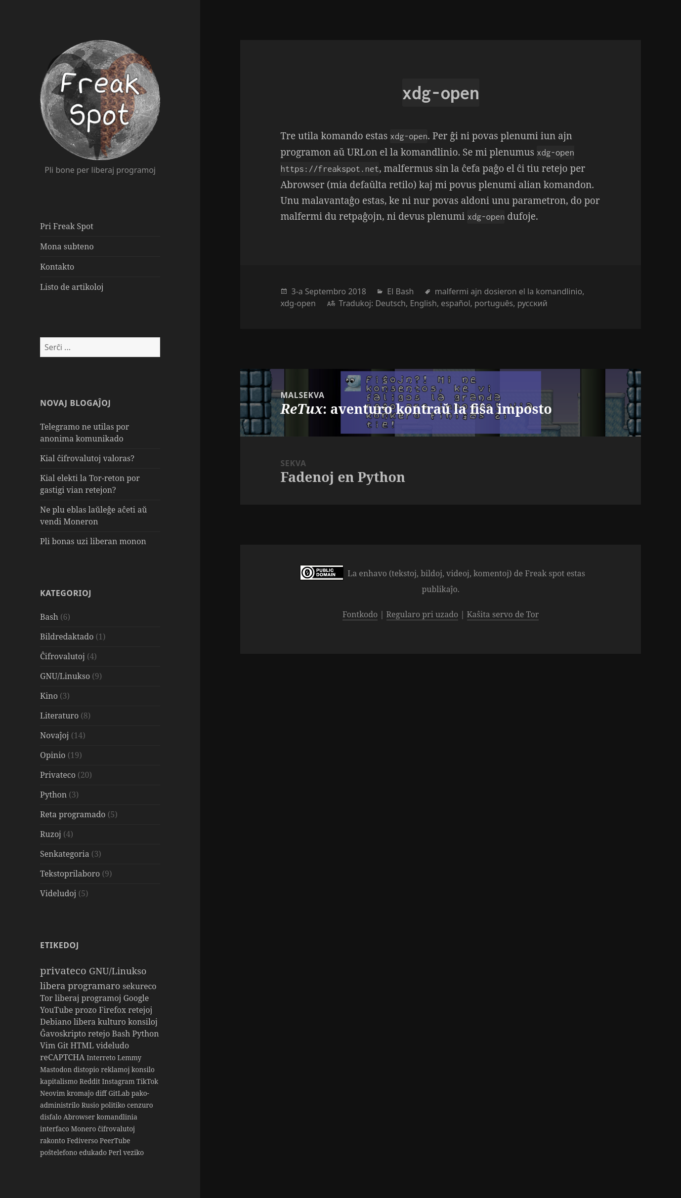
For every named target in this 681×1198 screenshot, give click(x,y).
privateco (64, 970)
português (493, 303)
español (455, 303)
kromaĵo (81, 1093)
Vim (48, 1045)
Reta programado (72, 814)
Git (63, 1045)
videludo (112, 1045)
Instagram (119, 1081)
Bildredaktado (66, 636)
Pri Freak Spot (66, 226)
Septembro (325, 291)
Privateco (58, 774)
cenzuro (140, 1105)
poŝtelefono (59, 1152)
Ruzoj (50, 834)
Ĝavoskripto (64, 1033)
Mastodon (57, 1069)
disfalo (51, 1116)
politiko (114, 1105)
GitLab (119, 1093)
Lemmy (129, 1057)
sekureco (140, 986)
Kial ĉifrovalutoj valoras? (87, 458)
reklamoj (116, 1069)
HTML (83, 1045)
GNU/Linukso (65, 676)
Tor (47, 998)
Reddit (91, 1081)
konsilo (143, 1069)
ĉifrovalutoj (116, 1128)
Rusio (91, 1105)
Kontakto (57, 266)
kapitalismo (60, 1081)
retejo (100, 1033)
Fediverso (83, 1140)
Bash (49, 616)
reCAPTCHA (63, 1057)
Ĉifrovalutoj (62, 656)
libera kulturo (101, 1021)
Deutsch (390, 303)
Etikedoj (59, 945)
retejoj (140, 1009)
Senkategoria (64, 853)
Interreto (101, 1057)
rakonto (53, 1140)
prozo (87, 1009)
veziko (133, 1152)
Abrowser (79, 1116)
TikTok (147, 1081)
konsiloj (143, 1021)
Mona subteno (67, 246)
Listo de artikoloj (71, 286)
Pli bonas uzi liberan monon (93, 541)
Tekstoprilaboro (70, 873)
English (423, 303)
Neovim (53, 1093)
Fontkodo (360, 614)
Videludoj (58, 893)
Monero (84, 1128)
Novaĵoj (54, 735)
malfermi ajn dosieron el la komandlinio (508, 291)
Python (53, 794)
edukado (94, 1152)
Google (136, 998)
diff (101, 1093)
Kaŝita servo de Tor (503, 614)
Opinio (53, 755)
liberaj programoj (89, 998)
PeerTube (115, 1140)
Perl (116, 1152)
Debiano (57, 1021)
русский (532, 303)
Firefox (113, 1009)
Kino (49, 695)
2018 (357, 291)
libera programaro (81, 985)
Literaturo (59, 715)
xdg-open (297, 303)
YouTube (57, 1009)
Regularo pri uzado (422, 614)
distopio (87, 1069)
